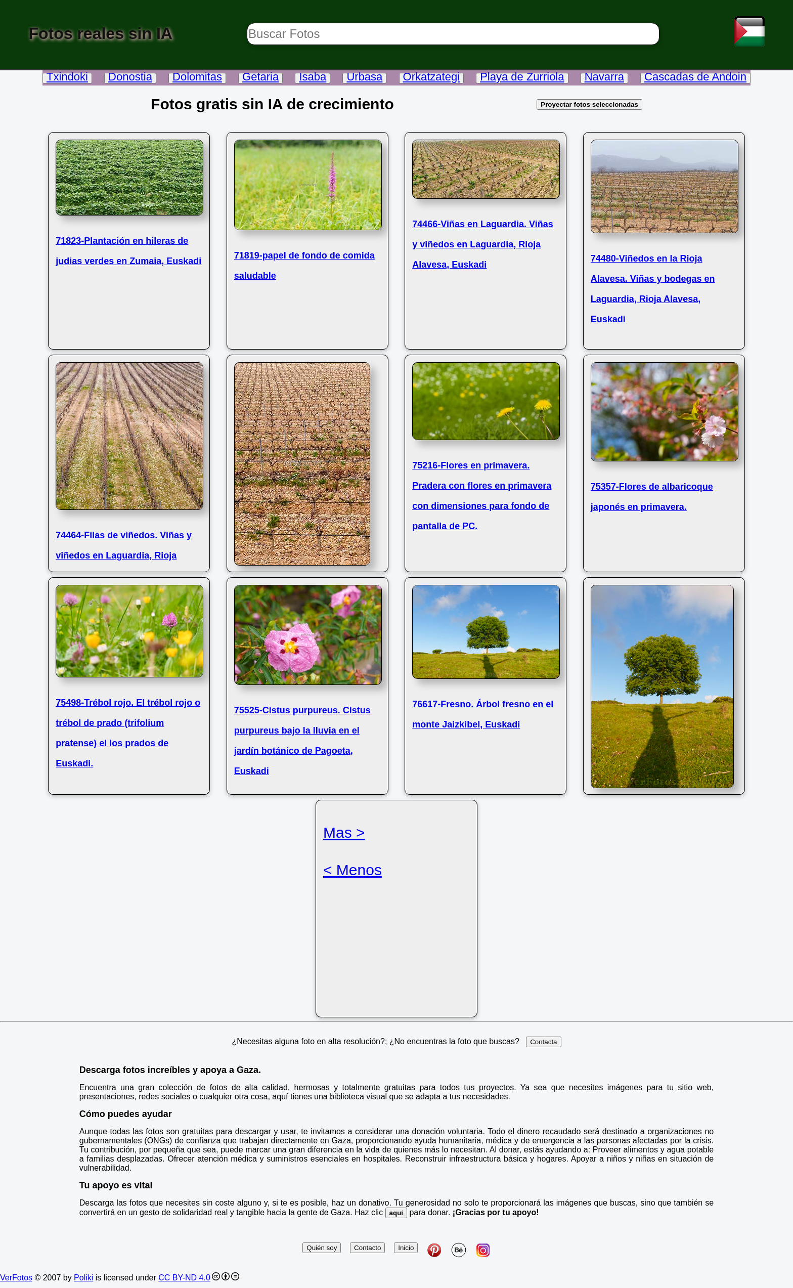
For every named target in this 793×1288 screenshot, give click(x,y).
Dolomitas (197, 76)
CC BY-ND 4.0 (184, 1277)
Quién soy (321, 1248)
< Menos (352, 870)
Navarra (604, 76)
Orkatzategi (431, 76)
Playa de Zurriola (522, 76)
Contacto (367, 1248)
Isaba (312, 76)
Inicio (406, 1248)
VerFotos (16, 1277)
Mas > (344, 832)
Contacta (543, 1042)
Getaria (260, 76)
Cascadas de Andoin (695, 76)
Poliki (83, 1277)
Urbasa (364, 76)
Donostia (130, 76)
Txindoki (67, 76)
